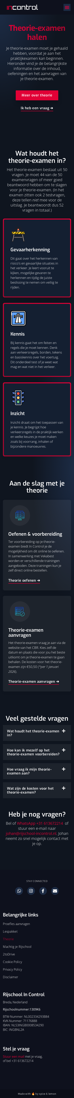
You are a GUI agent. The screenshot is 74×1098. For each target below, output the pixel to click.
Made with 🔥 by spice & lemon (37, 1093)
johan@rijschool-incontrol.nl (31, 833)
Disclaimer (10, 977)
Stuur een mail (13, 1056)
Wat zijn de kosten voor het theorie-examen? (30, 790)
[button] (67, 7)
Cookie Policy (12, 962)
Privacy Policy (12, 969)
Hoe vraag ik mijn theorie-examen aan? (29, 771)
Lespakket (10, 931)
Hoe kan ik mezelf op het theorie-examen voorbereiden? (33, 752)
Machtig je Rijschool (17, 947)
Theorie (8, 939)
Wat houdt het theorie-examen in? (33, 733)
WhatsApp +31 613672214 (40, 823)
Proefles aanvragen (16, 924)
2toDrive (9, 954)
